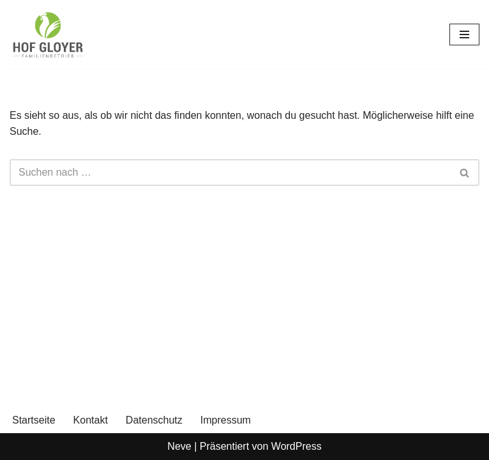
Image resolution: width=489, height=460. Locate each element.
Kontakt (90, 420)
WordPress (296, 446)
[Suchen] (230, 172)
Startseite (34, 420)
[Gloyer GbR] (48, 34)
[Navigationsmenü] (464, 34)
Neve (179, 446)
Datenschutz (154, 420)
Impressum (225, 420)
